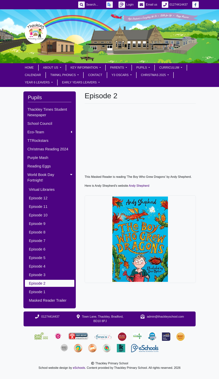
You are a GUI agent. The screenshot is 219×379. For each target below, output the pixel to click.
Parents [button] (117, 67)
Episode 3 (37, 275)
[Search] (94, 4)
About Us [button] (51, 67)
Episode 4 (37, 266)
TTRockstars (37, 141)
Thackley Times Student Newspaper (47, 112)
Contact (95, 75)
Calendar (33, 75)
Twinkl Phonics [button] (63, 75)
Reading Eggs (39, 166)
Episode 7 (37, 241)
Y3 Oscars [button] (120, 75)
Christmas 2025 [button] (154, 75)
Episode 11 (38, 207)
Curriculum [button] (169, 67)
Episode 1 (37, 292)
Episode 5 (37, 258)
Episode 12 (38, 198)
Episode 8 (37, 232)
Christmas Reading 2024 (47, 149)
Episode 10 (38, 215)
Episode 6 (37, 249)
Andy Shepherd (139, 185)
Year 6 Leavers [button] (38, 82)
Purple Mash (37, 158)
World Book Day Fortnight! (50, 177)
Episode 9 (37, 224)
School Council (39, 123)
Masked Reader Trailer (47, 300)
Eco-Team (49, 132)
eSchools (79, 367)
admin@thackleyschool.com (165, 316)
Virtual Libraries (42, 189)
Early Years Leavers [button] (80, 82)
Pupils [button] (142, 67)
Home (29, 67)
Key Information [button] (85, 67)
